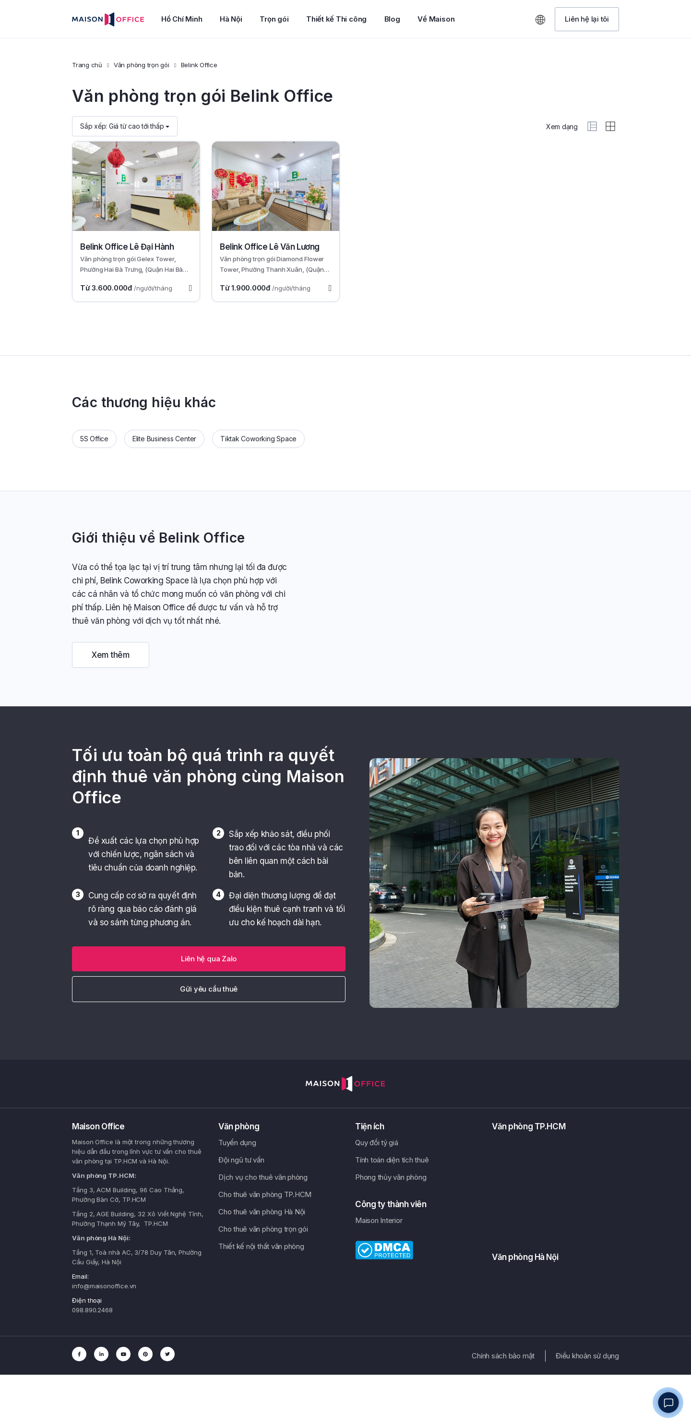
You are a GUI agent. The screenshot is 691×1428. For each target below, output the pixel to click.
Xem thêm (111, 655)
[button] (587, 19)
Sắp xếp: (124, 126)
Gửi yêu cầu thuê (209, 988)
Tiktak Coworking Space (258, 439)
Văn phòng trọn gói (141, 65)
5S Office (94, 439)
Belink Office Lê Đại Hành (127, 247)
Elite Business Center (164, 439)
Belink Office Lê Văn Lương (270, 247)
